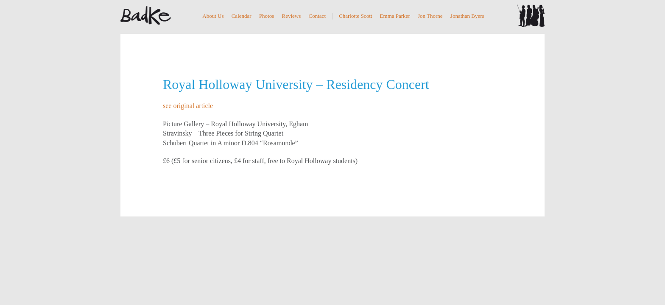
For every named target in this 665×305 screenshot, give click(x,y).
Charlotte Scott (355, 16)
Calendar (241, 16)
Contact (317, 16)
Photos (266, 16)
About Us (213, 16)
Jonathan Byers (467, 16)
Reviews (291, 16)
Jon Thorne (430, 16)
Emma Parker (395, 16)
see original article (188, 105)
